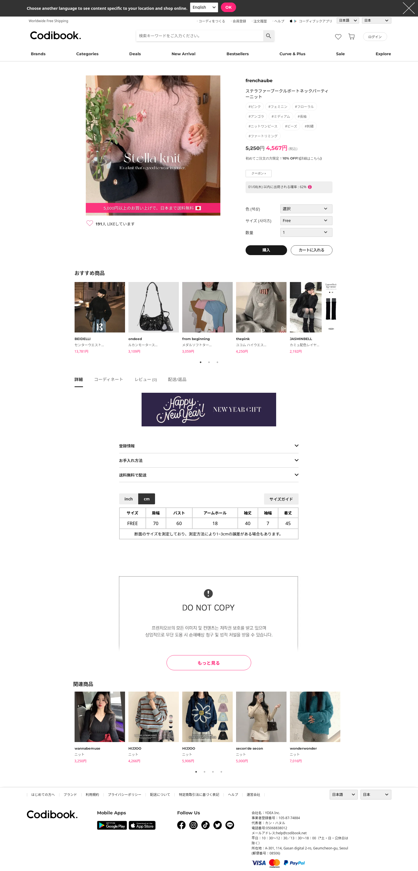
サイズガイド (281, 499)
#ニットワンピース (263, 126)
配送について (160, 794)
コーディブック (55, 35)
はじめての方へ (43, 794)
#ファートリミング (263, 136)
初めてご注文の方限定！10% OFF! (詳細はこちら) (284, 158)
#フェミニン (277, 106)
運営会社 (253, 794)
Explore (383, 53)
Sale (340, 53)
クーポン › (258, 173)
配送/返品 (177, 379)
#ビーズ (291, 126)
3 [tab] (217, 362)
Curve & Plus (292, 53)
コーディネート (108, 379)
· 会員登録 (238, 21)
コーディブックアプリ (315, 21)
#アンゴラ (256, 116)
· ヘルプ (278, 21)
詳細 (79, 379)
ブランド (70, 794)
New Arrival (183, 53)
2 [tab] (209, 362)
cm (147, 499)
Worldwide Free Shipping (48, 21)
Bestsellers (238, 53)
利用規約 (92, 794)
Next (348, 318)
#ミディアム (281, 116)
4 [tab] (221, 772)
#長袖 (302, 116)
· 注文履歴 (259, 21)
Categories (87, 53)
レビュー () (145, 379)
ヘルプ (233, 794)
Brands (38, 53)
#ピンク (255, 106)
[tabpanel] (101, 318)
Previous (70, 318)
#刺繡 (309, 126)
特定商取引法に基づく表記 (199, 794)
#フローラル (304, 106)
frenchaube (259, 80)
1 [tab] (201, 362)
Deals (135, 53)
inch (128, 499)
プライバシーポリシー (125, 794)
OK (228, 7)
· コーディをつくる (211, 21)
